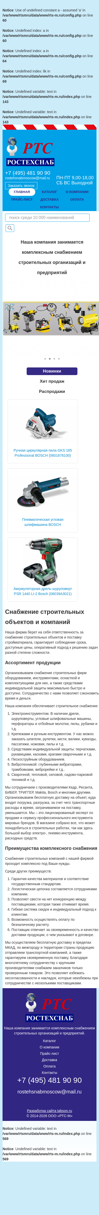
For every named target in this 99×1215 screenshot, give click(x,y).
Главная (22, 192)
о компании (77, 192)
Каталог (49, 192)
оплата (77, 199)
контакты (49, 207)
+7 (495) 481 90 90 (27, 173)
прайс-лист (22, 199)
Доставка (49, 1060)
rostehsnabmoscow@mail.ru (27, 178)
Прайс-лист (49, 1053)
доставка (49, 199)
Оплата (49, 1066)
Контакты (49, 1073)
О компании (49, 1047)
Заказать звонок (21, 186)
